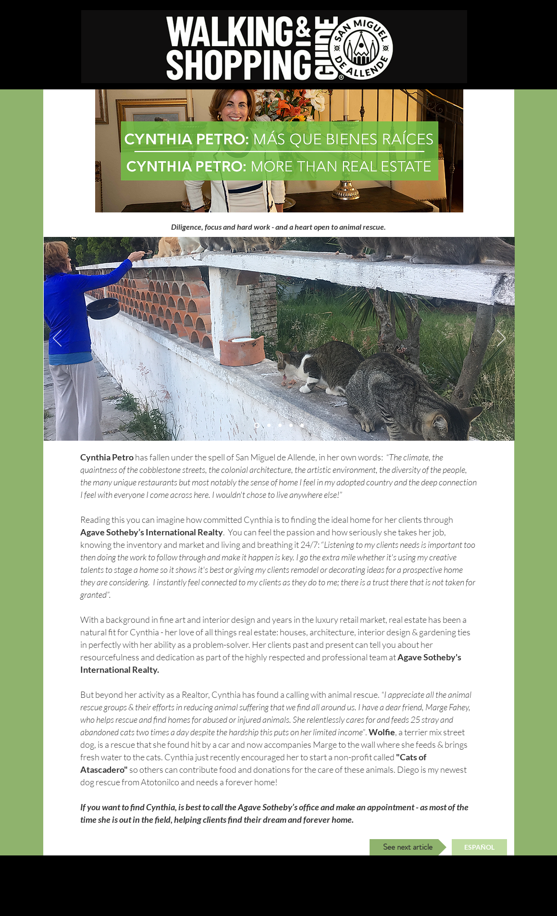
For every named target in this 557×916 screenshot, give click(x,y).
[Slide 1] (280, 425)
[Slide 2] (257, 425)
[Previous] (57, 339)
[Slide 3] (269, 425)
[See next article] (408, 847)
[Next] (501, 339)
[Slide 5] (302, 425)
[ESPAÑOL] (479, 847)
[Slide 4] (291, 425)
